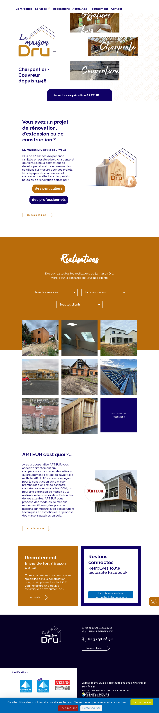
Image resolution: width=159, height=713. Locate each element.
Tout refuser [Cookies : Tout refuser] (68, 708)
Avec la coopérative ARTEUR (76, 95)
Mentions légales (90, 690)
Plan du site (104, 690)
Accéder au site (35, 528)
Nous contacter (94, 648)
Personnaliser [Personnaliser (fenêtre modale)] (91, 708)
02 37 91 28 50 (100, 639)
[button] (42, 8)
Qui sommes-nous (36, 215)
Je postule (35, 597)
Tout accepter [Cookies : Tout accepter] (141, 702)
